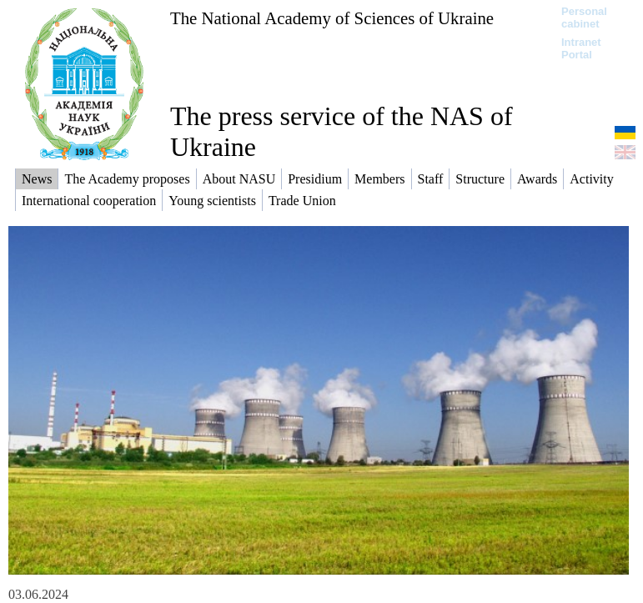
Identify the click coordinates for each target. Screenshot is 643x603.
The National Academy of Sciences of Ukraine (332, 18)
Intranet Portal (581, 48)
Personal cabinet (584, 17)
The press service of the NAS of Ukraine (341, 131)
